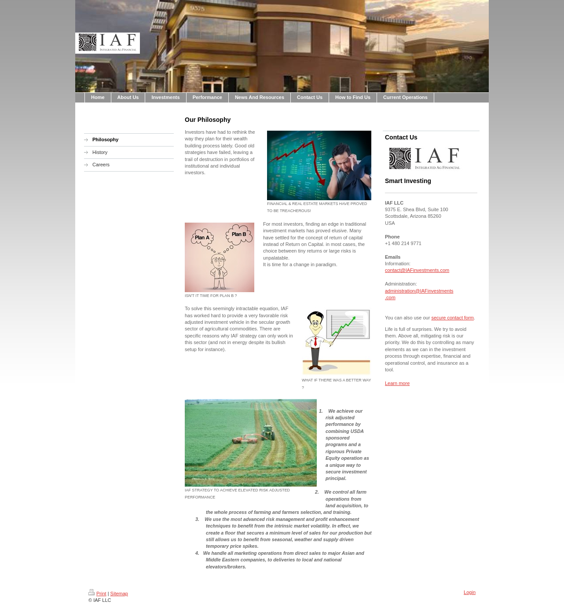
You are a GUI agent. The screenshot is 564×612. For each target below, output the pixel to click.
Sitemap (119, 593)
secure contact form (452, 317)
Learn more (397, 383)
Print (97, 593)
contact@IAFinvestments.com (417, 270)
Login (470, 592)
